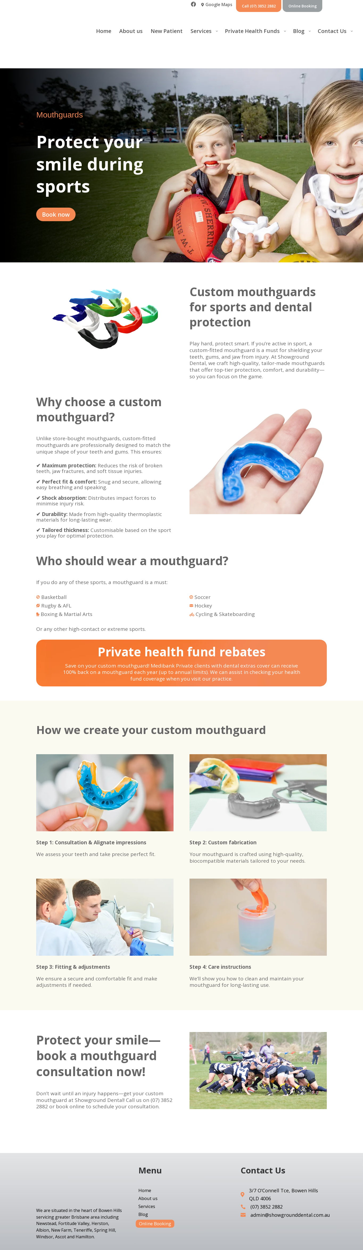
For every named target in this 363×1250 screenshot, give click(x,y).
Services (146, 1190)
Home (144, 1174)
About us (148, 1182)
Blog (143, 1198)
